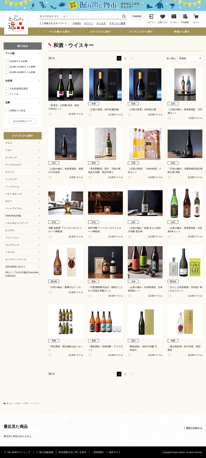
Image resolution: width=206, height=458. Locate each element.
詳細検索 (137, 16)
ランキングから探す (141, 31)
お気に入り (50, 114)
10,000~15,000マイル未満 (22, 66)
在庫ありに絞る (17, 110)
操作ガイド (115, 452)
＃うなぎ (101, 23)
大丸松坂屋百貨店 (18, 88)
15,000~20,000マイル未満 (22, 72)
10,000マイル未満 (18, 61)
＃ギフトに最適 (117, 23)
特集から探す (182, 31)
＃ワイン (88, 23)
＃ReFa (77, 23)
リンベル (14, 94)
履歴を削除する (194, 428)
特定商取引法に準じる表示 (72, 452)
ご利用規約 (97, 452)
